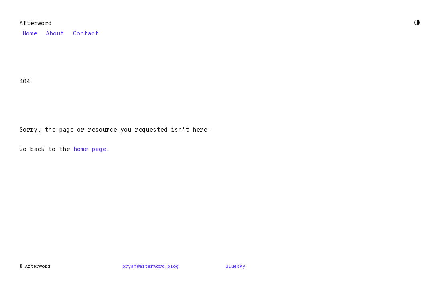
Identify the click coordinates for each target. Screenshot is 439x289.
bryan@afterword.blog (150, 266)
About (55, 33)
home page (89, 149)
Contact (85, 33)
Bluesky (235, 266)
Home (29, 33)
